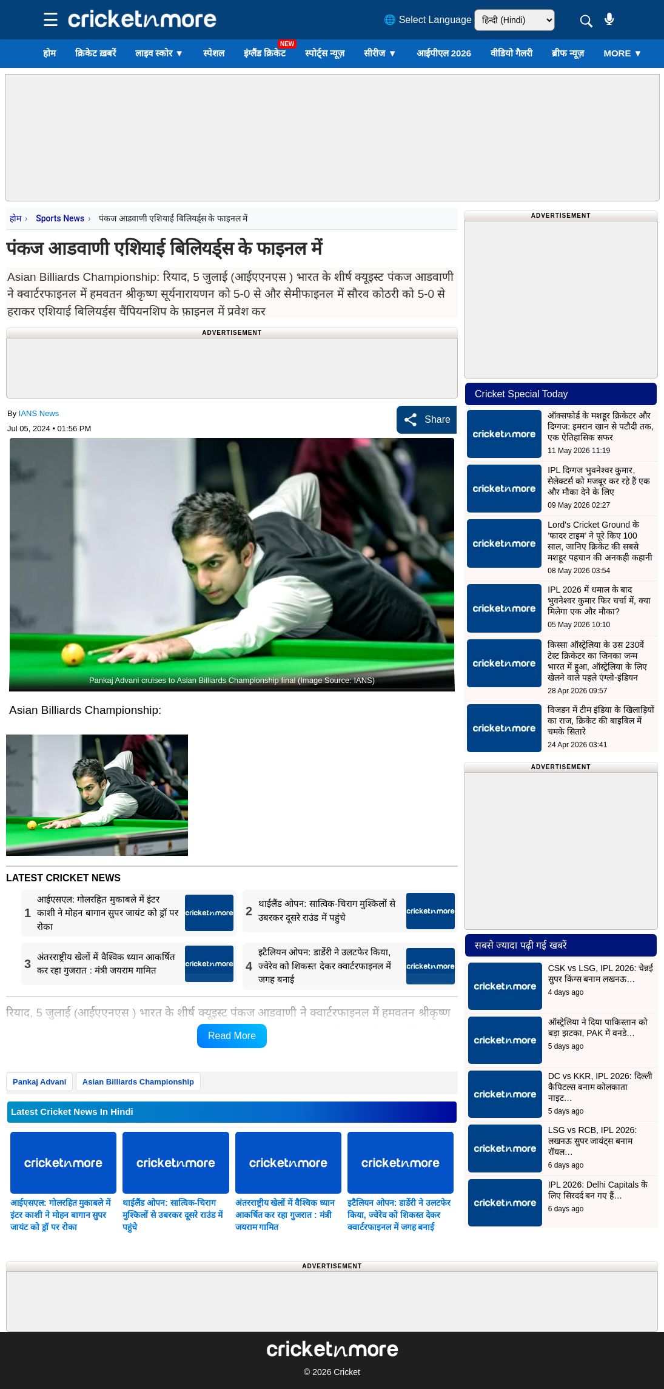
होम (49, 53)
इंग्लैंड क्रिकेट (265, 53)
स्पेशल (213, 53)
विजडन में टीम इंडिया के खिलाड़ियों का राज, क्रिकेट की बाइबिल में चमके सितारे (601, 720)
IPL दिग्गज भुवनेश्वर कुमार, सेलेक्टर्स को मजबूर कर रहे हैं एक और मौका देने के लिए (598, 481)
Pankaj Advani (39, 1081)
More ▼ (622, 53)
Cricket (347, 1372)
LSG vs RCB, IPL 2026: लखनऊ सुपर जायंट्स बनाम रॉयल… (592, 1141)
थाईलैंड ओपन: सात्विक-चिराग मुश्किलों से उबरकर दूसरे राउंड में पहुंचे (172, 1215)
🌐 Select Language (428, 20)
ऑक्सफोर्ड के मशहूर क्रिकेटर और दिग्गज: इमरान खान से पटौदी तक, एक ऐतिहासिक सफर (600, 426)
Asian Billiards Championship (138, 1081)
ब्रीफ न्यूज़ (568, 53)
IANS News (39, 413)
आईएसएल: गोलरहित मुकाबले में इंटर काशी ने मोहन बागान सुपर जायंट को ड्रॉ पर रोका (60, 1215)
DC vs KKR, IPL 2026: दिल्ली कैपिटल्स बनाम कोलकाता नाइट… (600, 1087)
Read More (232, 1036)
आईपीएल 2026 (444, 53)
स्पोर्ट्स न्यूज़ (324, 53)
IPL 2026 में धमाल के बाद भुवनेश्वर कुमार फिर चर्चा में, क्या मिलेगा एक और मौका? (599, 600)
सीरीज (380, 53)
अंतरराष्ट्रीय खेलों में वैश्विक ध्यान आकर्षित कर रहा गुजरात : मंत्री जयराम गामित (285, 1215)
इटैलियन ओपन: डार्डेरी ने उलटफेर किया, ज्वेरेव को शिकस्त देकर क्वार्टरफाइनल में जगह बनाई (399, 1215)
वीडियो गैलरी (511, 53)
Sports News (60, 218)
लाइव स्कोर (159, 53)
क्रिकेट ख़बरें (95, 53)
